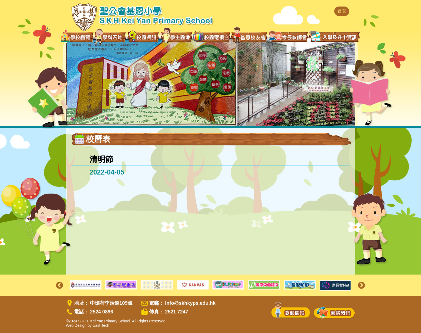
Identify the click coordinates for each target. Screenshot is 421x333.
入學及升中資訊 (334, 36)
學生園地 (176, 37)
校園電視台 (211, 37)
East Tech (101, 325)
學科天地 (110, 37)
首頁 (342, 11)
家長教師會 (288, 36)
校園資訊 (143, 37)
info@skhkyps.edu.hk (190, 303)
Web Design (76, 325)
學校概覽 (77, 37)
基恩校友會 (249, 37)
